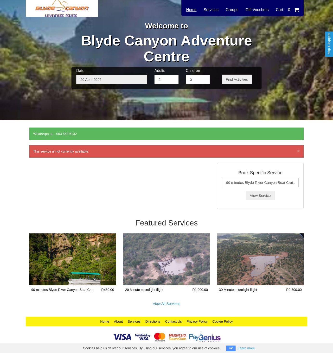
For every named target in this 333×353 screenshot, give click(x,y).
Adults (159, 71)
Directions (152, 321)
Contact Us (173, 321)
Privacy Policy (197, 321)
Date (80, 71)
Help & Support (329, 43)
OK (231, 348)
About (118, 321)
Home (191, 10)
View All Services (166, 304)
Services (211, 10)
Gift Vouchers (257, 10)
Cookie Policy (222, 321)
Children (193, 71)
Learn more (246, 348)
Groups (232, 10)
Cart (287, 9)
